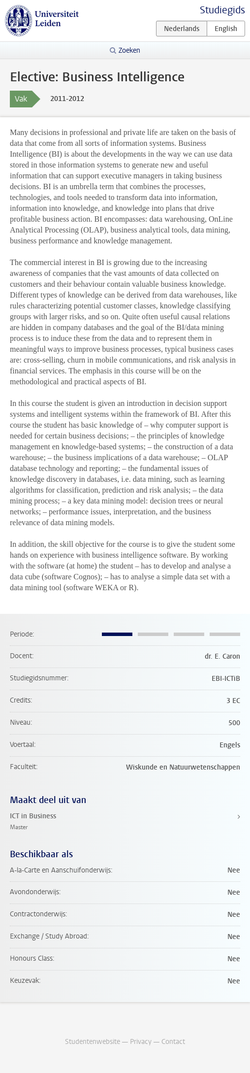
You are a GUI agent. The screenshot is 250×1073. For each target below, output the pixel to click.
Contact (173, 1041)
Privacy (141, 1041)
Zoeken (129, 50)
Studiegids (222, 10)
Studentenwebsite (92, 1041)
